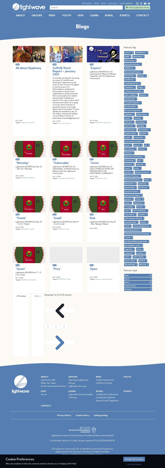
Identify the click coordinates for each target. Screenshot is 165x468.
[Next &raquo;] (59, 342)
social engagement (142, 226)
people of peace (107, 279)
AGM (128, 56)
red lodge (130, 207)
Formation (141, 122)
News (96, 3)
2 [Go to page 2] (56, 326)
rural (128, 210)
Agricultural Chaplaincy (107, 400)
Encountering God (133, 110)
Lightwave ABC (48, 380)
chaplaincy (130, 87)
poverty (129, 199)
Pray (52, 15)
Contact (142, 15)
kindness (129, 153)
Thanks (32, 229)
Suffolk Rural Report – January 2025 (64, 71)
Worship (32, 178)
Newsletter (130, 184)
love (140, 160)
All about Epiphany (28, 68)
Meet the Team (48, 383)
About (20, 15)
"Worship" (22, 163)
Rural (109, 15)
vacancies (129, 253)
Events (125, 15)
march (128, 168)
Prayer (69, 279)
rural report (62, 123)
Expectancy (107, 122)
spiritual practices (133, 230)
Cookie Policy (82, 415)
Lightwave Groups (77, 386)
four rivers (130, 126)
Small (67, 229)
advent (129, 52)
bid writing (130, 76)
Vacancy (138, 289)
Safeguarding (126, 3)
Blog (103, 3)
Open (93, 269)
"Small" (57, 218)
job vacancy (130, 149)
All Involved (130, 60)
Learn (94, 15)
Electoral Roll (131, 106)
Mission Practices (133, 176)
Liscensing (130, 160)
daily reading (131, 95)
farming (138, 118)
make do (140, 164)
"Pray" (57, 269)
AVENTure (61, 229)
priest (128, 203)
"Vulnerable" (61, 163)
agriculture (138, 56)
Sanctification (131, 222)
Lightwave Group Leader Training (80, 396)
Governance (144, 130)
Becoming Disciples (134, 72)
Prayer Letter (138, 286)
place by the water (133, 195)
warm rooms (131, 261)
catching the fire (132, 83)
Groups (37, 15)
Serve (44, 394)
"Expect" (96, 68)
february (129, 122)
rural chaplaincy (140, 210)
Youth (66, 15)
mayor (137, 168)
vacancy (141, 253)
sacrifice (142, 214)
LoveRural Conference (107, 394)
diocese (144, 95)
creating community (134, 91)
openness (98, 279)
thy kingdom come (133, 245)
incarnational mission (134, 141)
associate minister (133, 64)
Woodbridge (131, 264)
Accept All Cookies (134, 459)
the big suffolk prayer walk (137, 241)
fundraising (130, 130)
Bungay (142, 76)
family (128, 118)
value (128, 257)
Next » (37, 296)
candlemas (31, 122)
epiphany (24, 122)
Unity (105, 178)
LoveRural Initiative (105, 397)
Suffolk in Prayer (104, 383)
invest (128, 145)
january (68, 123)
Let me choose (134, 464)
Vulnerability (62, 178)
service (144, 222)
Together (129, 249)
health (128, 137)
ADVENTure (99, 122)
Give (81, 15)
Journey (142, 149)
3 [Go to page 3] (63, 326)
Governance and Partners (53, 386)
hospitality (139, 137)
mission (129, 172)
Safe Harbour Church (134, 218)
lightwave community (134, 156)
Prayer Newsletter (105, 380)
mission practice (143, 172)
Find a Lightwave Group (139, 7)
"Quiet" (21, 269)
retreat (141, 207)
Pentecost (144, 187)
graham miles (131, 133)
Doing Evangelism (133, 103)
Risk (92, 218)
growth (144, 133)
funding (141, 126)
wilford (143, 261)
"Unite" (95, 163)
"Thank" (21, 218)
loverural (129, 164)
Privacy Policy (64, 415)
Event (138, 279)
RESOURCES (87, 3)
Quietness (33, 280)
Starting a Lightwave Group (78, 381)
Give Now (112, 3)
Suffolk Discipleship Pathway (138, 234)
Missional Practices (133, 180)
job (146, 145)
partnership (130, 187)
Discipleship (131, 99)
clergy (141, 87)
